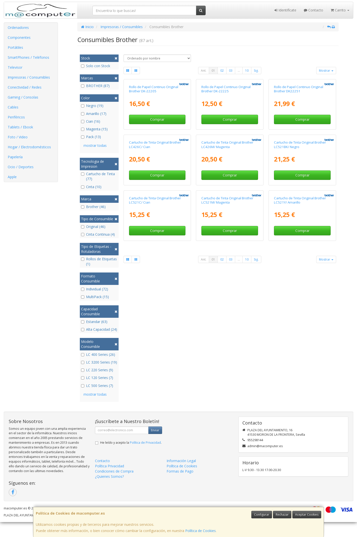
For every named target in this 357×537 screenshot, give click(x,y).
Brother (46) (93, 206)
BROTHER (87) (95, 85)
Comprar (157, 171)
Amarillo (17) (93, 113)
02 (222, 70)
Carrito (340, 10)
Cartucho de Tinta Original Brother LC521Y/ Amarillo (300, 357)
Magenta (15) (94, 129)
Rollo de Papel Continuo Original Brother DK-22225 (226, 141)
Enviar (155, 445)
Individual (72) (94, 289)
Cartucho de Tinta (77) (98, 176)
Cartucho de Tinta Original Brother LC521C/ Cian (155, 357)
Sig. (256, 70)
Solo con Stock (95, 65)
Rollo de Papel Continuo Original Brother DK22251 (298, 141)
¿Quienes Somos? (109, 491)
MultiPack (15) (95, 296)
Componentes (19, 37)
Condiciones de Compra (114, 486)
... (239, 70)
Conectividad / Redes (25, 87)
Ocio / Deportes (21, 166)
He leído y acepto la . (131, 457)
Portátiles (15, 47)
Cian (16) (90, 121)
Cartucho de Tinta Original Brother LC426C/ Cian (155, 249)
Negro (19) (92, 105)
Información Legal (181, 475)
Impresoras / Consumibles (29, 77)
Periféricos (16, 117)
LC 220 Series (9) (97, 370)
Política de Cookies (200, 530)
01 (213, 70)
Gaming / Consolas (23, 97)
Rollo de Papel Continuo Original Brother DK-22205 (153, 141)
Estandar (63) (94, 321)
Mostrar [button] (326, 70)
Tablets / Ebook (20, 127)
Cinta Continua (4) (98, 234)
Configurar (261, 514)
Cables (13, 107)
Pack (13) (91, 136)
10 (247, 70)
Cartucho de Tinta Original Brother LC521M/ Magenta (227, 357)
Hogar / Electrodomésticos (29, 147)
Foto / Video (18, 137)
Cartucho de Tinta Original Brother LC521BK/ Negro (300, 249)
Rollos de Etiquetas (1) (99, 261)
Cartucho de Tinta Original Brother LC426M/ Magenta (227, 249)
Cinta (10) (91, 186)
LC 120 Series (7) (97, 377)
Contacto (313, 10)
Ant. (203, 70)
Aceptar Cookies (306, 514)
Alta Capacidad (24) (99, 329)
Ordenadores (18, 27)
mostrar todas (95, 145)
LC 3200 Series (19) (99, 362)
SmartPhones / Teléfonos (28, 57)
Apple (12, 176)
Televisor (15, 67)
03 (230, 70)
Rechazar (282, 514)
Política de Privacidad (145, 457)
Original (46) (93, 226)
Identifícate (285, 10)
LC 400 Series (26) (98, 354)
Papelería (15, 157)
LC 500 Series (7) (97, 385)
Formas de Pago (180, 486)
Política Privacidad (109, 481)
